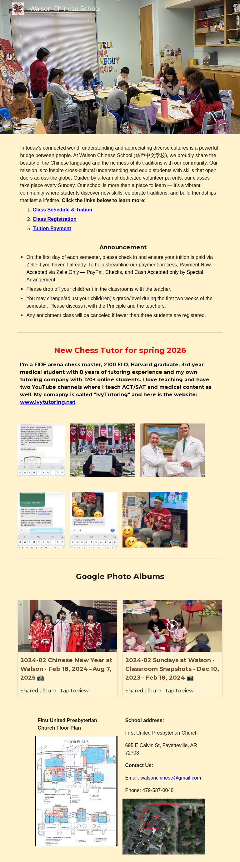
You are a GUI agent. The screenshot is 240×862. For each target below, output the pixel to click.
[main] (120, 232)
